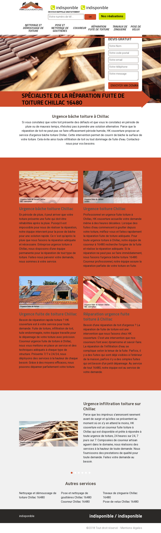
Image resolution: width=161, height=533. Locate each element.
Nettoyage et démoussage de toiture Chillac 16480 (37, 495)
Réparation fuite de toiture (98, 27)
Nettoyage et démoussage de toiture (33, 28)
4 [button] (82, 473)
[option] (80, 434)
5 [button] (86, 473)
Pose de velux (136, 27)
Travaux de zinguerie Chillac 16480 (120, 495)
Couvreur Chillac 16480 (75, 501)
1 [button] (72, 473)
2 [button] (75, 473)
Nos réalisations (112, 16)
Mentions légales (131, 528)
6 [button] (89, 473)
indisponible (64, 7)
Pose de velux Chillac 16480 (121, 501)
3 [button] (79, 473)
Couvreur (79, 28)
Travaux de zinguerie (120, 27)
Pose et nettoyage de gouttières (59, 28)
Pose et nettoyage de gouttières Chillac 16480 (76, 495)
